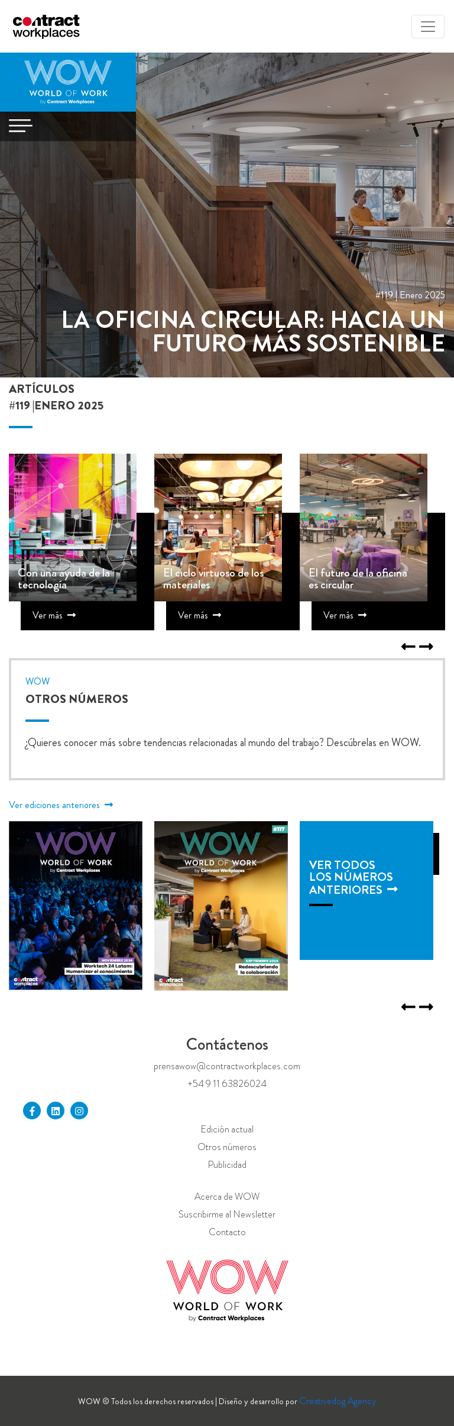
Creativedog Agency (337, 1401)
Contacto (227, 1232)
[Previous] (426, 648)
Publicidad (227, 1164)
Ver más (54, 615)
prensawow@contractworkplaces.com (227, 1066)
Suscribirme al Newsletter (227, 1214)
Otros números (227, 1147)
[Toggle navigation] (428, 26)
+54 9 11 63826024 (227, 1083)
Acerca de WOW (227, 1196)
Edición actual (227, 1129)
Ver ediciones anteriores (61, 805)
